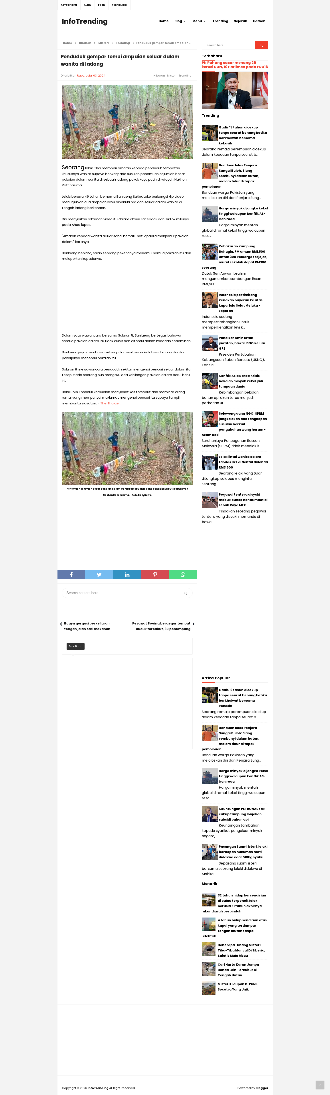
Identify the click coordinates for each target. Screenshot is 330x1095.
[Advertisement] (127, 297)
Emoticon (75, 646)
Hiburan (159, 75)
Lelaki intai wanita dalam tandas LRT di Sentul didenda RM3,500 (243, 462)
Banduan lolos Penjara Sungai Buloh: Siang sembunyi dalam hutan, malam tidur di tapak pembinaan (230, 176)
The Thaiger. (110, 403)
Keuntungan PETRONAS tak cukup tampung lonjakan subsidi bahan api (242, 814)
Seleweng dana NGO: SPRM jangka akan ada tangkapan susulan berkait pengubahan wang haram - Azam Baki (234, 424)
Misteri (171, 75)
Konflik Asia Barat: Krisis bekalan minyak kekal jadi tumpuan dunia (241, 381)
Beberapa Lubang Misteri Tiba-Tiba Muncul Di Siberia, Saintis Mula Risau (241, 950)
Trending (185, 75)
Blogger (262, 1088)
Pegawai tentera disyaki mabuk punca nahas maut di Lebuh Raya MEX (243, 499)
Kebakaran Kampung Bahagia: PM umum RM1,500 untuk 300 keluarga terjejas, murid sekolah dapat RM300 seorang (234, 257)
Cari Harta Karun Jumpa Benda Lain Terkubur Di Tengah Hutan (238, 969)
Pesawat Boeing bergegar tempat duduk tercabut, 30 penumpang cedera (161, 629)
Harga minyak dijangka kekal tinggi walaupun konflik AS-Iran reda (243, 213)
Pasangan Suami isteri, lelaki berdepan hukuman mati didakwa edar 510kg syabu (243, 851)
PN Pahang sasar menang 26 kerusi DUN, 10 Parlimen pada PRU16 (235, 64)
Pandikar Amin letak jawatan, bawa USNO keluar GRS (242, 343)
